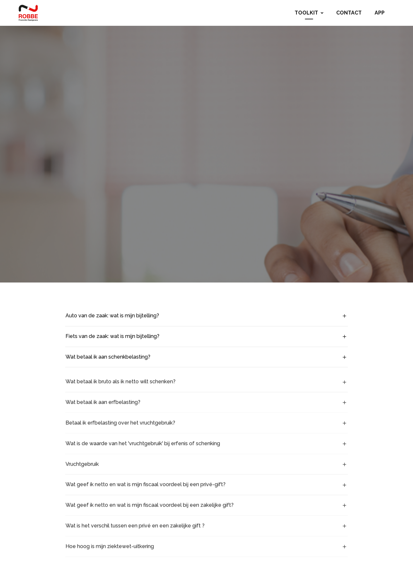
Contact (349, 13)
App (380, 13)
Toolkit (309, 13)
